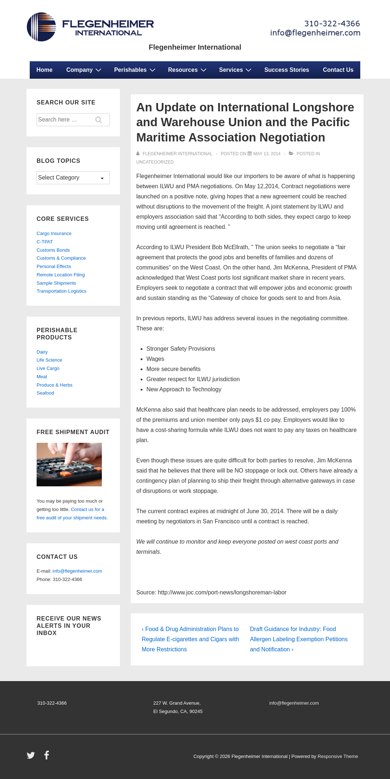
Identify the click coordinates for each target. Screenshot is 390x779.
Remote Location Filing (61, 274)
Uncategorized (155, 162)
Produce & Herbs (54, 385)
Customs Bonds (53, 250)
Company (84, 70)
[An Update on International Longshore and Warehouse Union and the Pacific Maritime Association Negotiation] (267, 153)
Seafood (45, 393)
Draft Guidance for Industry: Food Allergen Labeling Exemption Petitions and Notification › (299, 639)
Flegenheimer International (195, 47)
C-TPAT (45, 241)
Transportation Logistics (62, 291)
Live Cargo (48, 368)
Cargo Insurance (54, 233)
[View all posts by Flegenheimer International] (174, 153)
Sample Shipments (56, 283)
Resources (188, 70)
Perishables (135, 70)
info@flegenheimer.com (77, 571)
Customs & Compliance (61, 258)
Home (45, 70)
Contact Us (338, 70)
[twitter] (32, 758)
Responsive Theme (338, 756)
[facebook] (47, 758)
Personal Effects (54, 266)
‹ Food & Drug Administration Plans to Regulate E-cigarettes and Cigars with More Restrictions (190, 639)
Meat (42, 376)
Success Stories (286, 70)
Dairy (42, 352)
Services (236, 70)
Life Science (49, 360)
